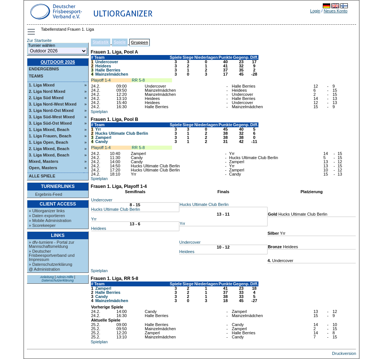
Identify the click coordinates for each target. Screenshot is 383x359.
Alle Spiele (42, 176)
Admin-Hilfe (64, 277)
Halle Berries (107, 70)
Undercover (106, 62)
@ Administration (44, 269)
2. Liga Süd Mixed (46, 97)
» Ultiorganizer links (47, 211)
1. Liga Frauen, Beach (50, 136)
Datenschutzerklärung (58, 280)
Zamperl (103, 137)
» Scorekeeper (42, 225)
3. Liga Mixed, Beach (49, 155)
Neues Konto (335, 11)
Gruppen (139, 42)
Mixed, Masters (43, 161)
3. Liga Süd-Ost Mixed (50, 123)
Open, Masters (43, 167)
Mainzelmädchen (111, 74)
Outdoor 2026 (57, 62)
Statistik (101, 42)
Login (315, 11)
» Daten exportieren (47, 215)
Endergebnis (44, 69)
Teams (36, 76)
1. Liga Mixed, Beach (49, 129)
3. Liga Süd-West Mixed (52, 117)
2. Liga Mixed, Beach (49, 148)
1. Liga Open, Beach (48, 142)
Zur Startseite (39, 40)
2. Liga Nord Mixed (47, 91)
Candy (101, 141)
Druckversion (344, 353)
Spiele (120, 42)
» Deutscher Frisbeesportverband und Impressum (51, 255)
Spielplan (99, 111)
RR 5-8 (138, 80)
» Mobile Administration (50, 220)
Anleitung (47, 277)
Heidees (103, 66)
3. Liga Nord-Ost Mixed (51, 110)
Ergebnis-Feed (48, 194)
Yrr (98, 129)
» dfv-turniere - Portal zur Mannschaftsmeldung (51, 244)
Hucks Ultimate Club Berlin (121, 133)
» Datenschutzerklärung (50, 264)
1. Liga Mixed (42, 85)
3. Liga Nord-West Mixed (53, 104)
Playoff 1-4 (101, 80)
